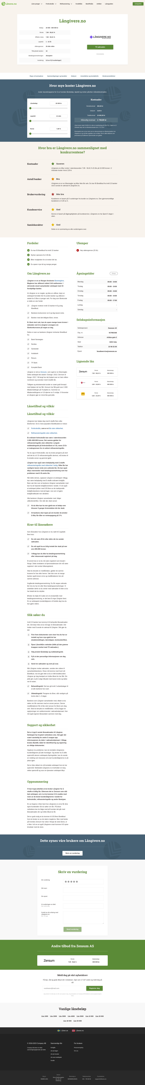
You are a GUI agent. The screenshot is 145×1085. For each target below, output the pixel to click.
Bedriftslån (89, 4)
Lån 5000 (80, 1016)
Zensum (43, 372)
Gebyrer (74, 76)
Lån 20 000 (99, 1016)
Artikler (99, 4)
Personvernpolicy (78, 1047)
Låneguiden (109, 4)
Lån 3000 (62, 1016)
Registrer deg (94, 988)
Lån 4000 (71, 1016)
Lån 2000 (53, 1016)
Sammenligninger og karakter (57, 76)
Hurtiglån (53, 1047)
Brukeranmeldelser (109, 76)
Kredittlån (79, 4)
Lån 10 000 (89, 1016)
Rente (32, 129)
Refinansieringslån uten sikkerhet (44, 433)
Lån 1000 (44, 1016)
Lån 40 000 (67, 1021)
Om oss (76, 1051)
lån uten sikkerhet (56, 428)
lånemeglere (59, 281)
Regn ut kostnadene (36, 76)
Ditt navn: (44, 888)
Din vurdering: (45, 880)
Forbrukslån (35, 428)
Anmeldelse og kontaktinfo (89, 76)
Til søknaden (100, 47)
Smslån (53, 1060)
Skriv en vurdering (72, 853)
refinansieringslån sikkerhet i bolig (42, 465)
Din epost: (44, 896)
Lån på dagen (54, 1051)
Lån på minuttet (55, 1054)
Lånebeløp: (34, 103)
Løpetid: (33, 116)
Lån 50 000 (78, 1021)
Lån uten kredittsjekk (56, 1057)
